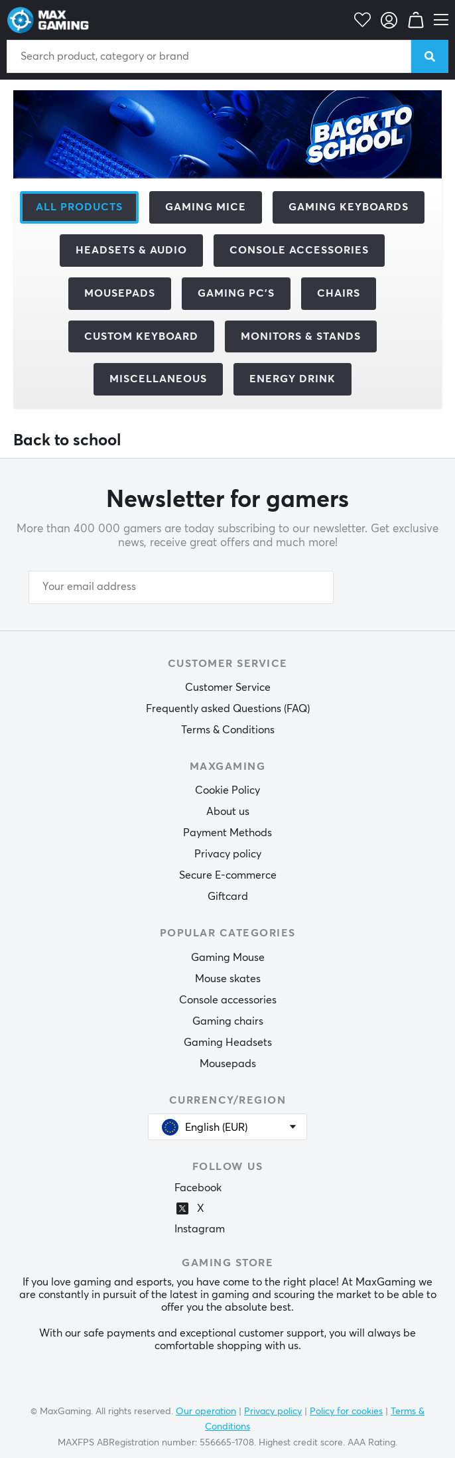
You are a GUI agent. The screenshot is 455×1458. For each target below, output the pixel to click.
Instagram (199, 1229)
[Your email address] (181, 587)
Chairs (338, 293)
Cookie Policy (227, 790)
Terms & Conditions (228, 730)
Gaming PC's (236, 293)
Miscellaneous (158, 379)
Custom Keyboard (141, 336)
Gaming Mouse (228, 957)
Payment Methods (227, 833)
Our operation (206, 1411)
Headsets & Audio (131, 250)
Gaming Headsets (228, 1042)
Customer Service (228, 687)
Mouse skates (228, 979)
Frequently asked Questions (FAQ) (228, 708)
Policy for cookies (346, 1411)
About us (227, 811)
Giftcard (228, 896)
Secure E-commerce (228, 875)
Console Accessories (299, 250)
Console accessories (228, 1000)
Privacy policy (227, 854)
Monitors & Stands (301, 336)
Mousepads (119, 293)
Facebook (198, 1188)
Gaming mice (205, 207)
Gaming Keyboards (349, 207)
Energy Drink (292, 379)
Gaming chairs (227, 1021)
